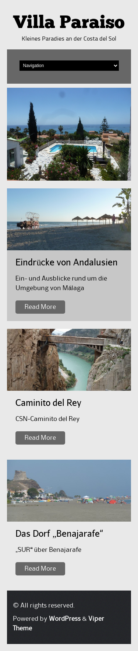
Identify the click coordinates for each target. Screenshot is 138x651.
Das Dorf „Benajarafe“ (59, 533)
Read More (40, 307)
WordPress (65, 619)
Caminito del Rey (48, 402)
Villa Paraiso (69, 23)
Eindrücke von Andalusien (66, 262)
